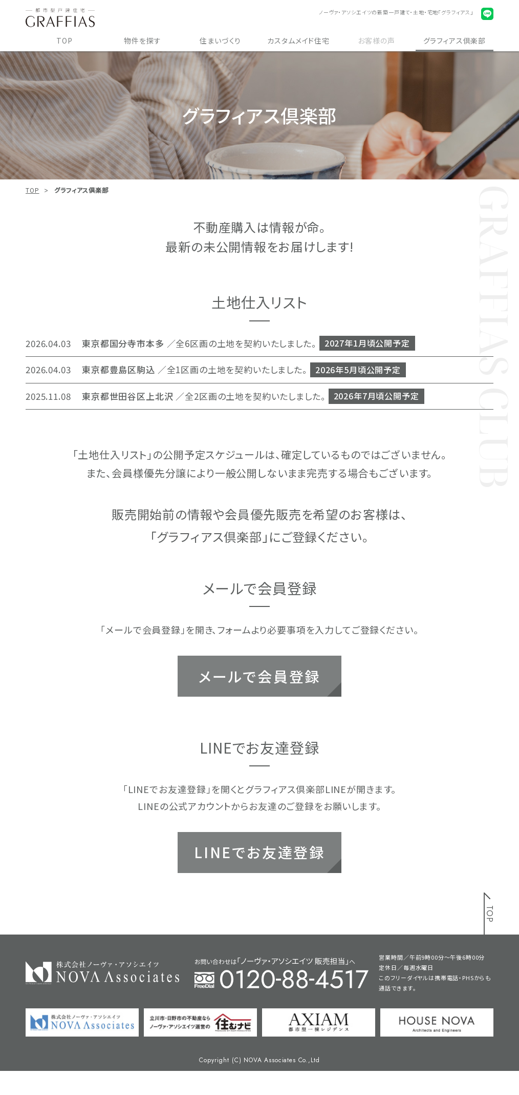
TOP (64, 40)
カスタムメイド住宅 (298, 40)
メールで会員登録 (259, 676)
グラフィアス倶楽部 (454, 40)
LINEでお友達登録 (259, 852)
